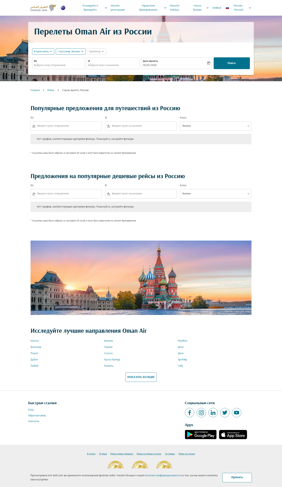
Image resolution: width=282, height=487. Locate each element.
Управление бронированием (153, 8)
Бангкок (108, 340)
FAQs (31, 410)
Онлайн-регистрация (118, 7)
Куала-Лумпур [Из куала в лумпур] (112, 359)
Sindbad (216, 7)
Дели (180, 347)
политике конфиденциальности (162, 475)
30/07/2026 (149, 65)
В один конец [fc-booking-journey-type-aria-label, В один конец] (41, 51)
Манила (108, 365)
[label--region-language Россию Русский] (238, 8)
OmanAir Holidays (175, 7)
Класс (183, 117)
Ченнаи (108, 347)
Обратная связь (37, 415)
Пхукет (34, 353)
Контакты (33, 421)
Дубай (34, 359)
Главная (35, 90)
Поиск (232, 63)
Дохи (180, 353)
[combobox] (58, 65)
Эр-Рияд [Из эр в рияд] (182, 359)
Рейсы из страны (187, 454)
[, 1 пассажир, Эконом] (69, 52)
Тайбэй (34, 365)
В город (103, 454)
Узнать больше (202, 8)
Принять (237, 477)
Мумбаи (182, 340)
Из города (170, 454)
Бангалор (36, 347)
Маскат (35, 340)
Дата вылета (150, 61)
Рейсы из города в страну (149, 454)
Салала (108, 353)
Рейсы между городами (121, 454)
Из (35, 61)
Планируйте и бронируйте (95, 8)
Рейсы (50, 90)
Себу (180, 365)
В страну (91, 454)
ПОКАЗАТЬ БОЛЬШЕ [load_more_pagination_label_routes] (141, 377)
